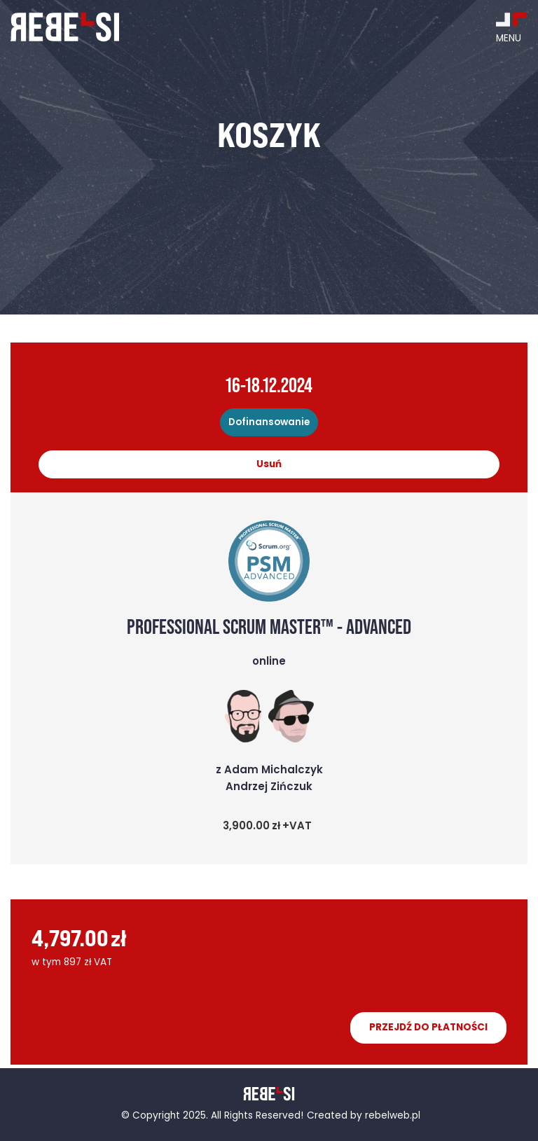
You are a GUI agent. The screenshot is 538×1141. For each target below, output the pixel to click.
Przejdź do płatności (428, 1027)
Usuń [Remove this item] (269, 464)
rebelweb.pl (392, 1116)
